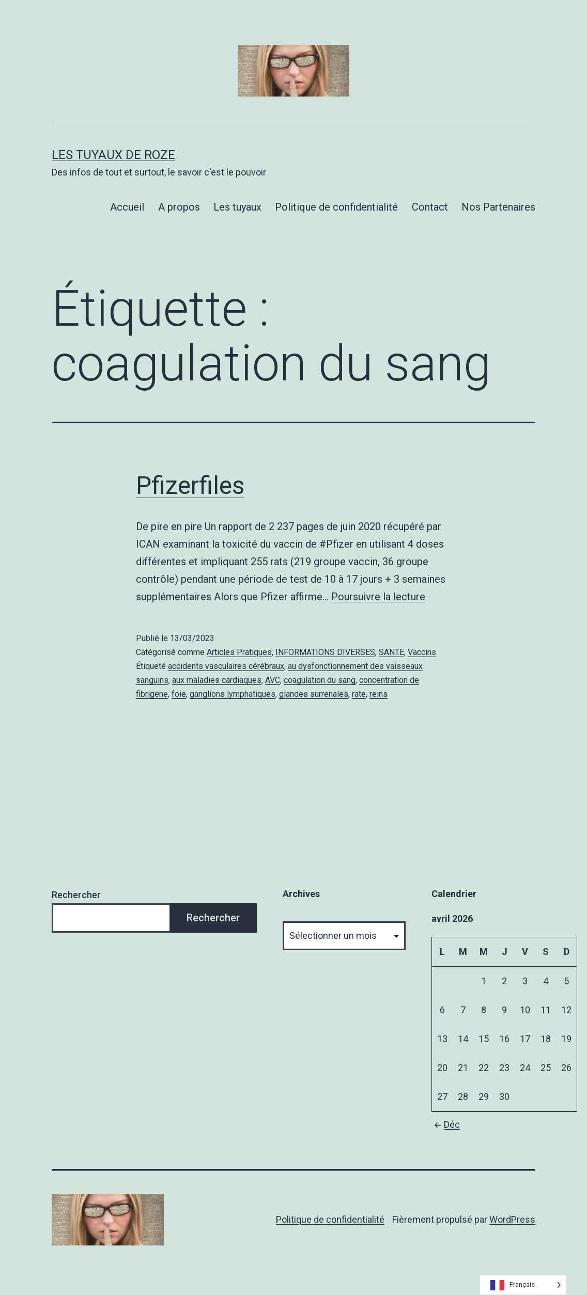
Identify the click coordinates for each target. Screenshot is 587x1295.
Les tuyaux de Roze (113, 155)
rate (359, 694)
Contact (430, 207)
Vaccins (422, 652)
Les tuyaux (237, 207)
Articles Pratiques (239, 652)
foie (179, 694)
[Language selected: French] (523, 1285)
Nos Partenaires (498, 207)
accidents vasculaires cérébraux (226, 666)
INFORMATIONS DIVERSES (325, 652)
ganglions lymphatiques (232, 694)
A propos (179, 207)
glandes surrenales (313, 694)
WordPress (512, 1219)
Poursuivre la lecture (378, 596)
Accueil (127, 207)
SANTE (391, 652)
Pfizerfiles (190, 485)
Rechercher (76, 894)
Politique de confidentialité (336, 207)
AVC (272, 680)
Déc (445, 1124)
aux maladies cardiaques (216, 680)
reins (378, 694)
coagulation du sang (320, 680)
